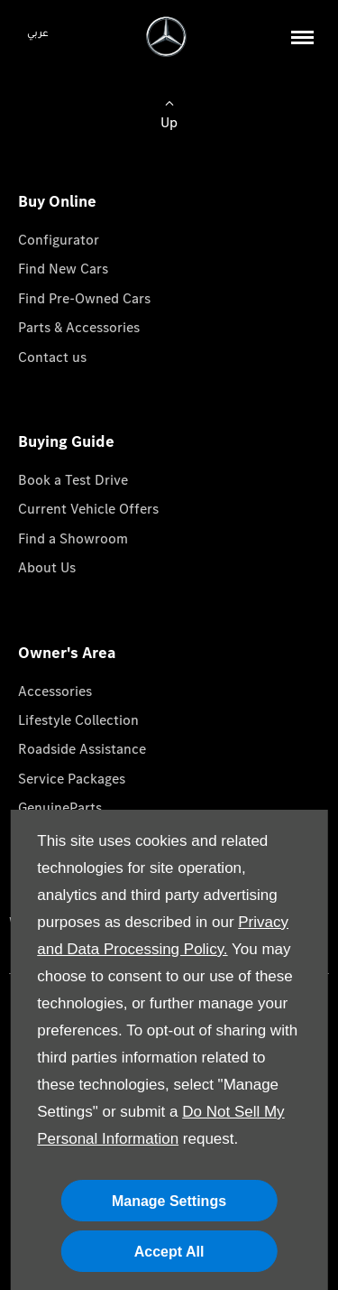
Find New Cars (63, 268)
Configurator (58, 239)
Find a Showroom (73, 538)
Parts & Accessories (79, 327)
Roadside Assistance (82, 748)
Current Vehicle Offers (88, 508)
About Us (47, 567)
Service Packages (71, 778)
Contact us (52, 357)
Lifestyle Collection (78, 719)
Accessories (55, 691)
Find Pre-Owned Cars (84, 298)
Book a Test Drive (73, 479)
